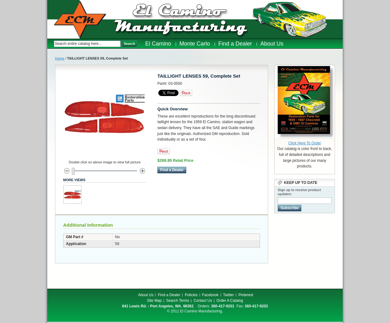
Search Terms (177, 300)
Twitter (228, 295)
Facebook (210, 295)
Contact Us (202, 300)
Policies (191, 295)
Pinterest (246, 295)
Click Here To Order (304, 143)
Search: (50, 44)
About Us (145, 295)
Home (59, 58)
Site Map (154, 300)
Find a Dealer (169, 295)
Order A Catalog (229, 300)
